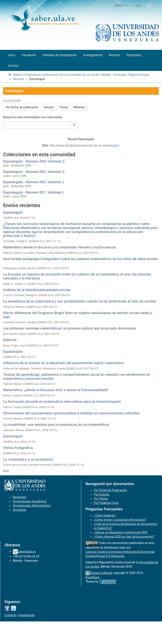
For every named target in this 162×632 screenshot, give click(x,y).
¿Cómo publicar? (105, 515)
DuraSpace (92, 577)
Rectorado (19, 497)
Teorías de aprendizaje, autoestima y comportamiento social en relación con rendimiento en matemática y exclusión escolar (76, 376)
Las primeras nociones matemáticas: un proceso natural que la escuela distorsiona (69, 328)
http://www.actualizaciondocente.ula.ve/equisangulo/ (84, 145)
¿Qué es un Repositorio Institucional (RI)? (121, 532)
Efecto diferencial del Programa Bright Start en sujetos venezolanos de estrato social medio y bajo (77, 315)
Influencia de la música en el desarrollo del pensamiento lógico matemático (63, 363)
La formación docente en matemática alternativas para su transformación (62, 401)
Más (6, 471)
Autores (49, 107)
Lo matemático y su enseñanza (28, 459)
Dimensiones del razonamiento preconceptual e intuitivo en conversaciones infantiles (71, 413)
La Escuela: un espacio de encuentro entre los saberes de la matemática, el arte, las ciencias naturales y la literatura (77, 276)
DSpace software (101, 573)
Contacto (10, 615)
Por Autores (101, 494)
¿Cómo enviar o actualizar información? (120, 519)
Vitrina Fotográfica (18, 448)
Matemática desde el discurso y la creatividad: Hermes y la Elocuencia (59, 247)
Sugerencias (27, 615)
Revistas (18, 79)
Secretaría (19, 509)
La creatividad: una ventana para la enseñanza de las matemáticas (56, 424)
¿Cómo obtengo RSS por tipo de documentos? (124, 536)
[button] (121, 5)
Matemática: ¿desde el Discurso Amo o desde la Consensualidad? (55, 390)
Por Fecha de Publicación (110, 490)
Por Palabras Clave (106, 503)
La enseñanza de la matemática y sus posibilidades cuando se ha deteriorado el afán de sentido (79, 301)
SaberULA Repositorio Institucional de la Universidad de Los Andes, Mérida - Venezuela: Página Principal (81, 74)
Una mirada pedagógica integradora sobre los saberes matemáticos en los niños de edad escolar (80, 259)
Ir (74, 125)
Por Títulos (101, 498)
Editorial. (10, 340)
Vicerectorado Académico (30, 501)
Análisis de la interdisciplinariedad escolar (37, 290)
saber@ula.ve (27, 551)
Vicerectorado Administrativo (32, 505)
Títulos (63, 107)
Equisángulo (13, 212)
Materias (79, 107)
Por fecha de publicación (22, 107)
